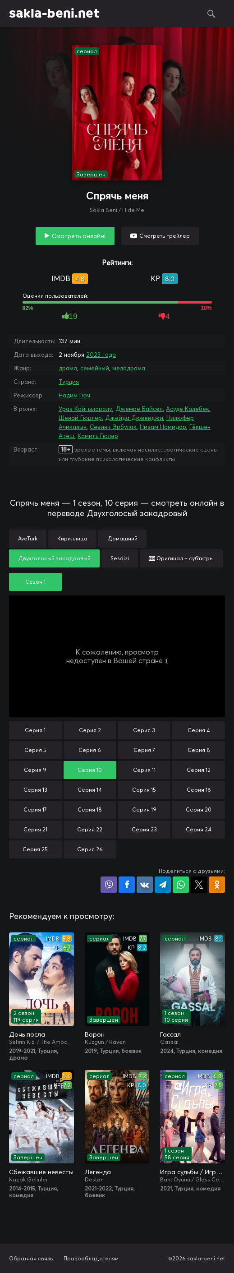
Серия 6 (89, 750)
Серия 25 (35, 849)
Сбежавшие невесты (41, 1172)
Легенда (98, 1172)
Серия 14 (90, 789)
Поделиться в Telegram (163, 884)
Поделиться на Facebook (127, 884)
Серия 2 (90, 730)
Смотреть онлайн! (79, 236)
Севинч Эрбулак (113, 426)
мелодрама (128, 368)
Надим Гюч (74, 395)
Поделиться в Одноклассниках (217, 884)
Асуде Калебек (187, 408)
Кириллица (72, 538)
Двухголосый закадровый (54, 558)
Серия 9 (35, 769)
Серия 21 (35, 829)
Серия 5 (35, 750)
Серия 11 (144, 769)
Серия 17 (35, 809)
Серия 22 (89, 829)
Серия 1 (35, 730)
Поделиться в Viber (109, 884)
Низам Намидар (163, 426)
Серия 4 (199, 730)
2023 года (101, 354)
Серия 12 (199, 769)
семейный (94, 368)
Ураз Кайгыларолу (85, 408)
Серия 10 (90, 769)
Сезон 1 (35, 581)
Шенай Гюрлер (80, 417)
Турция (69, 381)
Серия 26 (90, 849)
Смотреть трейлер (164, 235)
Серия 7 (144, 750)
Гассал (170, 1034)
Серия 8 (199, 750)
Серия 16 (199, 789)
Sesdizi (119, 558)
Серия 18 (90, 809)
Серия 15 (144, 789)
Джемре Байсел (139, 408)
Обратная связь (31, 1258)
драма (68, 368)
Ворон (95, 1034)
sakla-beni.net (54, 13)
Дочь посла (27, 1034)
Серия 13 (35, 789)
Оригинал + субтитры (181, 558)
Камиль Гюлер (98, 435)
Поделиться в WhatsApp (181, 884)
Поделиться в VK (145, 884)
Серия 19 (144, 809)
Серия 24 (198, 829)
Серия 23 (144, 829)
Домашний (122, 538)
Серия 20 (198, 809)
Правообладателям (91, 1258)
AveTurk (27, 538)
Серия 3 (144, 730)
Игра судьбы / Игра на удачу (192, 1172)
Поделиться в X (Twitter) (199, 884)
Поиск (211, 13)
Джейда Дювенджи (134, 417)
